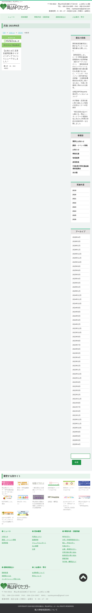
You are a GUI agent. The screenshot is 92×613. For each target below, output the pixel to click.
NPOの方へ (66, 536)
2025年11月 (76, 258)
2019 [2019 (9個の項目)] (74, 190)
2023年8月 (76, 341)
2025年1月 (76, 291)
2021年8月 (76, 403)
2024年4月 (76, 320)
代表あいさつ (36, 536)
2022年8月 (76, 386)
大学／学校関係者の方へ (70, 540)
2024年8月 (76, 312)
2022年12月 (76, 374)
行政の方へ (66, 546)
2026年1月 (76, 250)
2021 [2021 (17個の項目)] (74, 199)
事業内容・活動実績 (41, 17)
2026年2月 (76, 246)
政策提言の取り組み (69, 555)
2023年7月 (76, 345)
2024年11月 (76, 299)
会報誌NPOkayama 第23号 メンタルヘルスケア (80, 94)
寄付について (36, 576)
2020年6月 (76, 436)
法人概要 (35, 546)
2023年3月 (76, 361)
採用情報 (5, 543)
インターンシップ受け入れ (11, 579)
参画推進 (75, 162)
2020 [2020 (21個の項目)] (74, 195)
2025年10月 (76, 262)
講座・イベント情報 (80, 145)
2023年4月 (76, 357)
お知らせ (12, 33)
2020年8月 (76, 432)
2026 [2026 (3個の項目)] (74, 219)
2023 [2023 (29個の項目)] (74, 207)
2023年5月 (76, 353)
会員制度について (38, 573)
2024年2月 (76, 324)
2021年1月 (76, 415)
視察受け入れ (6, 576)
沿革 (33, 549)
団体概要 (24, 17)
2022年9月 (76, 382)
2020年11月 (76, 424)
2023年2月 (76, 366)
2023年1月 (76, 370)
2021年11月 (76, 399)
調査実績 (65, 558)
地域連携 (75, 158)
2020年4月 (76, 444)
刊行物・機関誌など (69, 561)
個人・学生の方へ (68, 543)
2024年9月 (76, 308)
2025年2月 (76, 287)
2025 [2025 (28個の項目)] (74, 215)
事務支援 (75, 154)
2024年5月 (76, 316)
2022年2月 (76, 395)
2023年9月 (76, 337)
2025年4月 (76, 279)
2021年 (20, 33)
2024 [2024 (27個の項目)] (74, 211)
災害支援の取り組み (69, 552)
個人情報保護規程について (46, 610)
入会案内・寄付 (78, 17)
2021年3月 (76, 411)
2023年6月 (76, 349)
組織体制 (35, 540)
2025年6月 (76, 270)
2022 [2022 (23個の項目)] (74, 203)
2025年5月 (76, 275)
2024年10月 (76, 303)
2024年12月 (76, 295)
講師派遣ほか (61, 17)
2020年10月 (76, 428)
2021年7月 (76, 407)
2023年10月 (76, 332)
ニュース (11, 17)
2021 (6, 68)
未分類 (75, 173)
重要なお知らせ (78, 141)
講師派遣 (5, 573)
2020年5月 (76, 440)
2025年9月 (76, 266)
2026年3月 (76, 241)
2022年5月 (76, 390)
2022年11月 (76, 378)
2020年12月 (76, 419)
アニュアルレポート (39, 543)
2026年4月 (76, 237)
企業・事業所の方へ (69, 549)
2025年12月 (76, 254)
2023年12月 (76, 328)
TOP (4, 33)
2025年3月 (76, 283)
